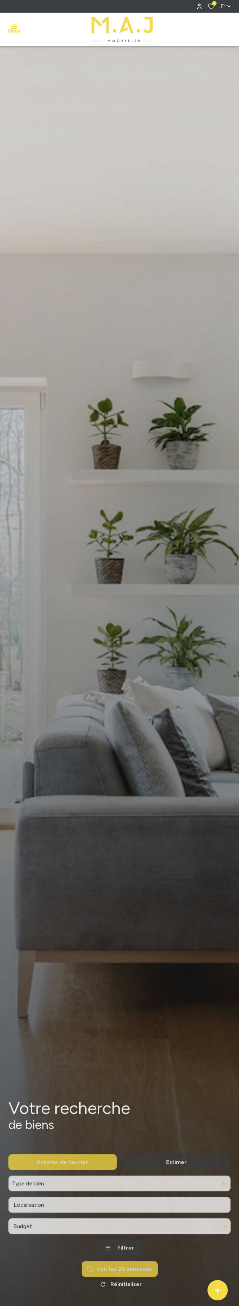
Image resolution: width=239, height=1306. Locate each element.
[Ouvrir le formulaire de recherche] (120, 1262)
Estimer (176, 1176)
